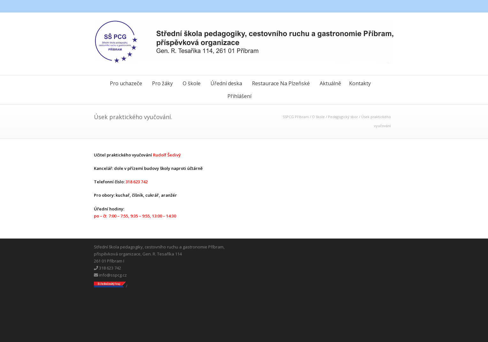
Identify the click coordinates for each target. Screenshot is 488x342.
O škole (192, 83)
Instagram (387, 6)
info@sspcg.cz (110, 275)
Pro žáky (162, 83)
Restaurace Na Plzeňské (281, 83)
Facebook (362, 6)
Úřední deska (226, 83)
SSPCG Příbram (296, 116)
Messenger (375, 6)
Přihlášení (239, 96)
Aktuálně (330, 83)
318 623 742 (107, 268)
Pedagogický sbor (343, 116)
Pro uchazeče (126, 83)
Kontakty (360, 83)
